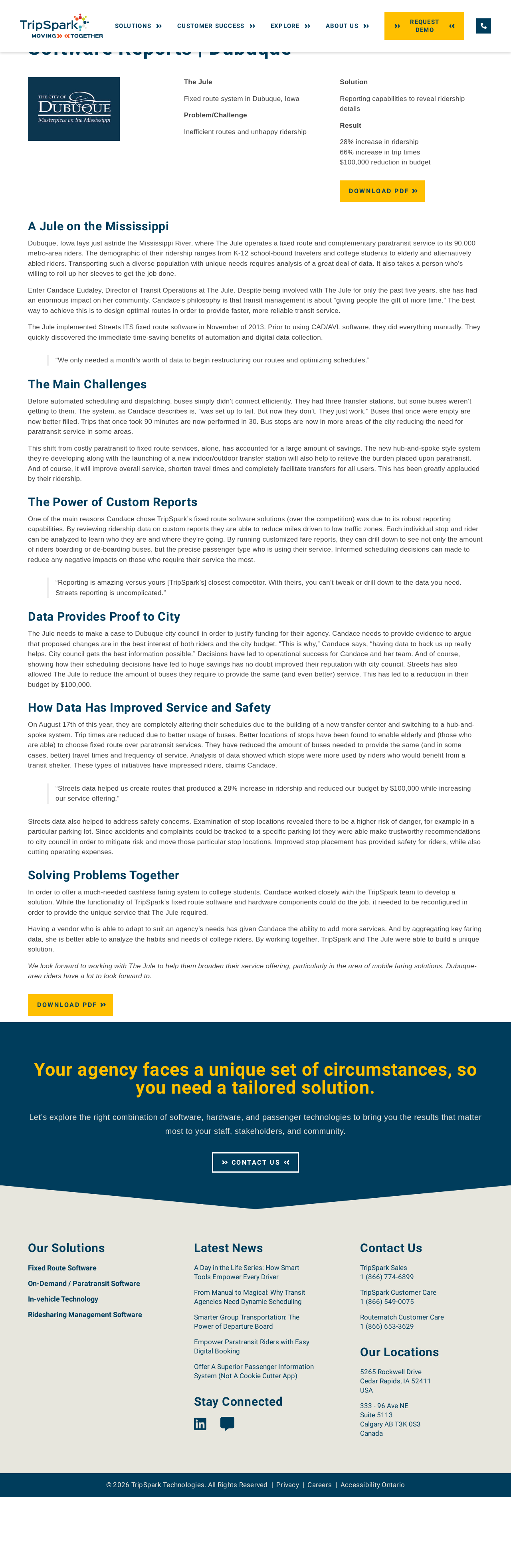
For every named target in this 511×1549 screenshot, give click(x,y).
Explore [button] (291, 26)
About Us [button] (348, 26)
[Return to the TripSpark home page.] (61, 25)
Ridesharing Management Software (85, 1366)
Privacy (287, 1537)
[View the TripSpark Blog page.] (227, 1476)
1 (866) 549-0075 (387, 1353)
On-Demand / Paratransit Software (84, 1335)
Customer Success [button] (217, 26)
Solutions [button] (139, 26)
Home (35, 59)
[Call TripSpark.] (483, 25)
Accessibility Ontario (373, 1537)
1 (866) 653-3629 (387, 1378)
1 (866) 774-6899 (387, 1329)
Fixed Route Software (62, 1320)
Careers (319, 1537)
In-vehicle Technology (63, 1351)
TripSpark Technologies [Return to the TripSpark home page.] (168, 1537)
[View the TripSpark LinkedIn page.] (200, 1476)
